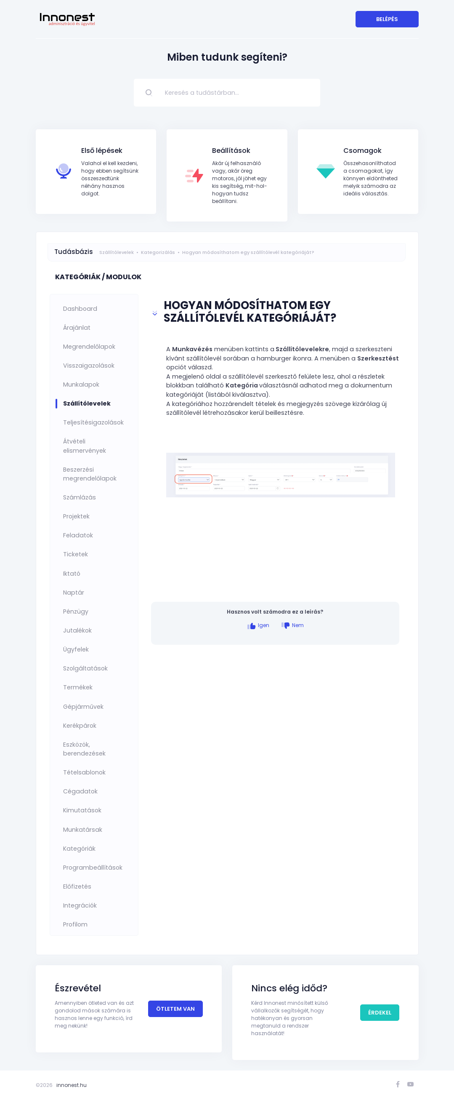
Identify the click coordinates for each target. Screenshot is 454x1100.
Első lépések (101, 150)
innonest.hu (71, 1085)
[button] (275, 313)
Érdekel (379, 1013)
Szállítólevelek (116, 252)
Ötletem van (175, 1009)
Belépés (387, 19)
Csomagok (362, 150)
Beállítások (231, 150)
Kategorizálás (158, 252)
